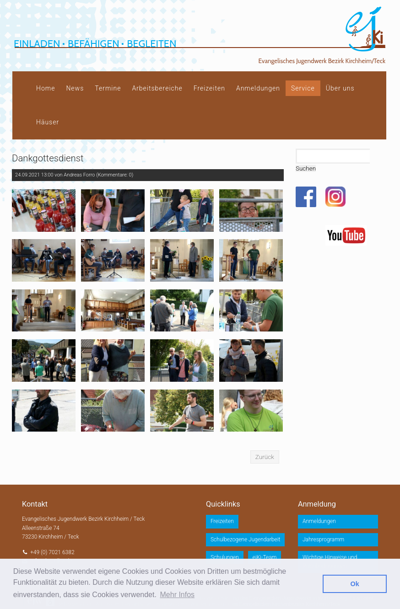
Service (303, 88)
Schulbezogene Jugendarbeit (245, 539)
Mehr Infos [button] (177, 594)
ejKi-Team (265, 557)
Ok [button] (355, 584)
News (75, 88)
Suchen (306, 168)
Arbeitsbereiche (157, 88)
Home (45, 88)
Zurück (264, 456)
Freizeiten (209, 88)
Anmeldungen (258, 88)
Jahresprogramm (323, 539)
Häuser (47, 122)
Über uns (340, 88)
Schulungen (225, 557)
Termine (108, 88)
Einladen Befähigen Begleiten (95, 43)
